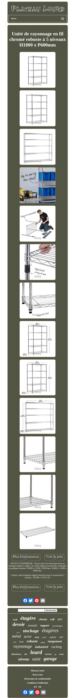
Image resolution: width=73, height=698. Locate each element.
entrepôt (32, 625)
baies (18, 632)
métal (16, 636)
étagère (28, 618)
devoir (18, 624)
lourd (36, 652)
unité (36, 659)
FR (39, 687)
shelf (37, 637)
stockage (31, 630)
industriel (41, 647)
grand (43, 642)
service (48, 654)
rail (52, 619)
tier (25, 654)
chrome (43, 619)
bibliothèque (16, 654)
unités (61, 654)
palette (53, 637)
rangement (55, 641)
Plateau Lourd (37, 671)
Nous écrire (37, 675)
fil (55, 654)
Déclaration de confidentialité (37, 679)
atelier (44, 637)
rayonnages (57, 626)
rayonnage (22, 646)
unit (61, 637)
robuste (32, 641)
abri (59, 619)
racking (56, 647)
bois (21, 641)
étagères (50, 630)
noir (14, 642)
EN (35, 687)
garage (50, 658)
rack (15, 619)
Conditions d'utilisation (37, 683)
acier (28, 636)
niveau (23, 659)
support (44, 625)
